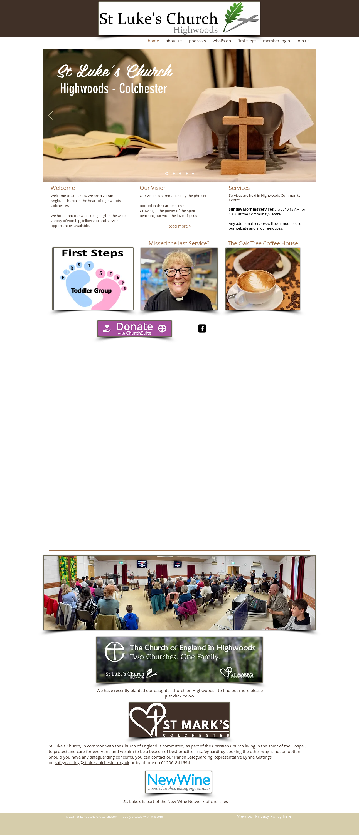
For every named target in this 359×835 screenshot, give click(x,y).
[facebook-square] (202, 328)
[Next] (308, 116)
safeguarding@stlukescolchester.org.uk (92, 762)
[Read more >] (179, 226)
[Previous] (50, 116)
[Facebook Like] (260, 334)
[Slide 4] (187, 174)
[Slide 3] (180, 174)
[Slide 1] (166, 173)
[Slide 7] (193, 174)
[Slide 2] (174, 174)
